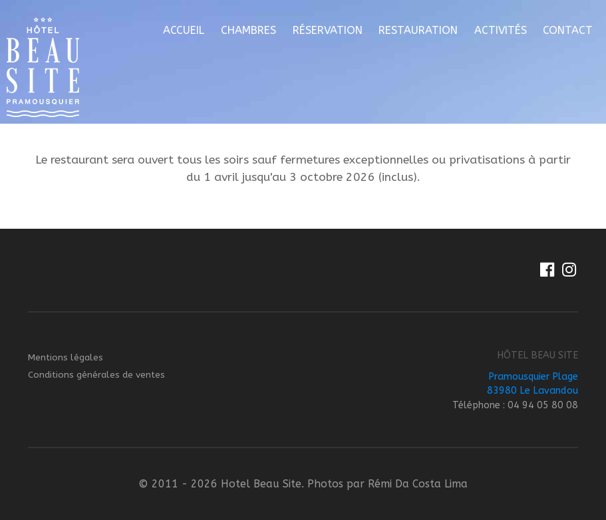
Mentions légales (65, 357)
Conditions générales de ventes (96, 374)
